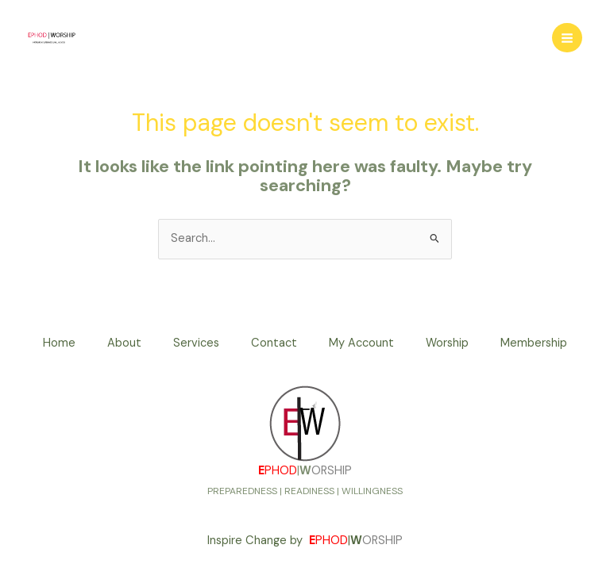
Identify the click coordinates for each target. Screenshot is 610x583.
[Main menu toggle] (567, 38)
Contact (274, 343)
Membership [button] (533, 343)
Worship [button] (447, 343)
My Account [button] (361, 343)
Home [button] (59, 343)
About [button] (124, 343)
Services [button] (196, 343)
